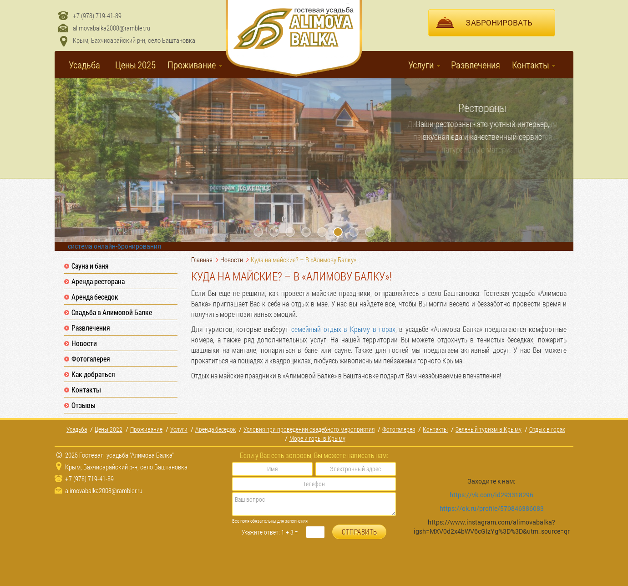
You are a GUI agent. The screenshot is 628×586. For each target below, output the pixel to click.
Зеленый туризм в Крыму (489, 429)
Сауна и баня (90, 265)
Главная (202, 259)
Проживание (191, 64)
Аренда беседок (94, 296)
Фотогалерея (90, 358)
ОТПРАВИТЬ (359, 531)
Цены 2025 (135, 64)
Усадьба (84, 64)
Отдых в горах (547, 429)
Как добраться (93, 374)
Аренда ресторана (98, 281)
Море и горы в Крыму (317, 438)
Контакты (530, 64)
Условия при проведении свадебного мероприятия (309, 429)
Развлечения (475, 64)
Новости (84, 343)
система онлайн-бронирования (114, 246)
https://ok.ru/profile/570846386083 (492, 508)
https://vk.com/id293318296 (492, 494)
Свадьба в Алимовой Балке (111, 312)
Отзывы (83, 405)
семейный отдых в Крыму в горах (343, 329)
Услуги (421, 64)
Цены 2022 (108, 429)
